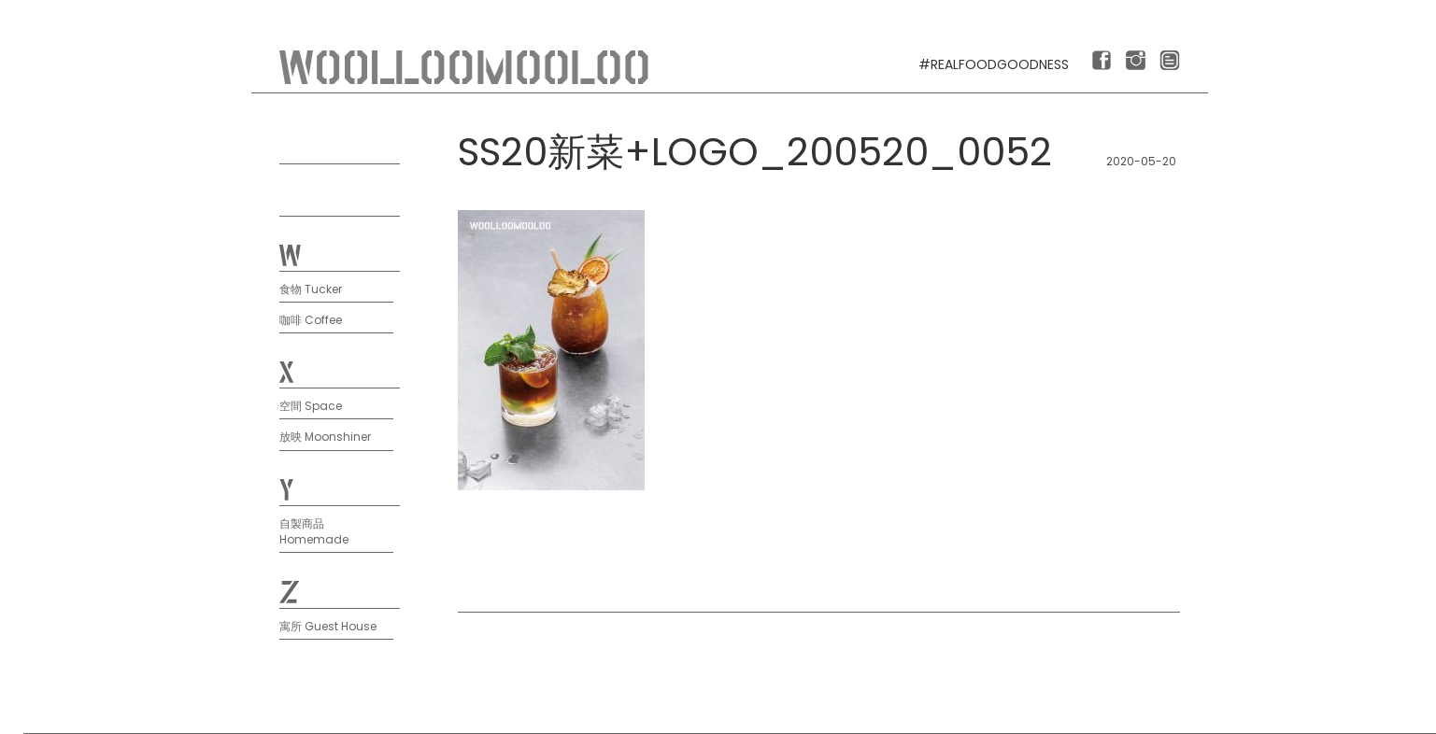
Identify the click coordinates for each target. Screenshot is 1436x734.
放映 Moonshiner (325, 437)
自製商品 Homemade (313, 531)
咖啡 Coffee (310, 320)
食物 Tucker (310, 289)
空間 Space (310, 406)
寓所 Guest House (328, 626)
